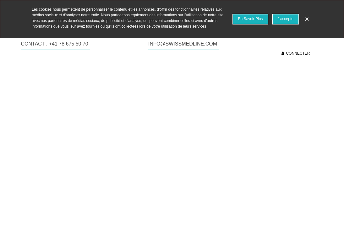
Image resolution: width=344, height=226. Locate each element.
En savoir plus (250, 19)
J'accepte (285, 19)
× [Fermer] (307, 19)
